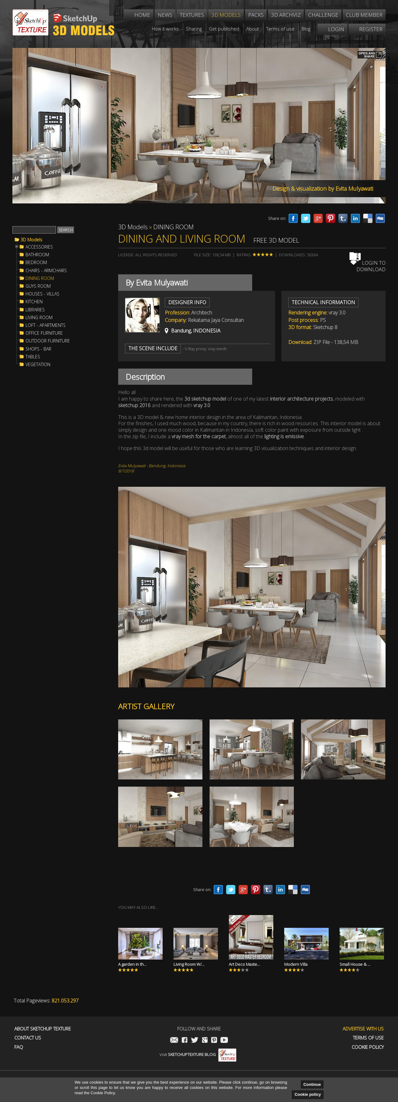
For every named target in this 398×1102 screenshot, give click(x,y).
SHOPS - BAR (38, 349)
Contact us (27, 1038)
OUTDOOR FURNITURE (47, 341)
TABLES (32, 357)
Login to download (367, 266)
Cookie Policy (368, 1047)
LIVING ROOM (39, 317)
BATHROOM (37, 255)
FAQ (18, 1047)
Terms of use (368, 1038)
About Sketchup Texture (42, 1029)
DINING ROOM (39, 278)
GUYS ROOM (38, 286)
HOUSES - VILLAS (42, 294)
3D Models (31, 240)
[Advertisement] (59, 474)
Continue (312, 1084)
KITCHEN (34, 302)
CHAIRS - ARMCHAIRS (46, 270)
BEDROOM (36, 262)
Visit (198, 1054)
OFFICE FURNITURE (44, 333)
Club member (364, 14)
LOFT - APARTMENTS (45, 325)
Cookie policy (307, 1094)
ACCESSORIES (39, 247)
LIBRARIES (35, 310)
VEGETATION (37, 364)
